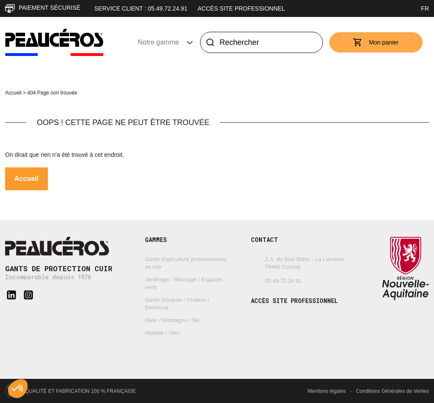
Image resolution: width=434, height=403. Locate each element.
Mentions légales (327, 391)
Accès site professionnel (241, 8)
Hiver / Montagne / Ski (172, 320)
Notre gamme (154, 42)
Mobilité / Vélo (162, 333)
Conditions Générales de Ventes (392, 391)
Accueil (13, 93)
